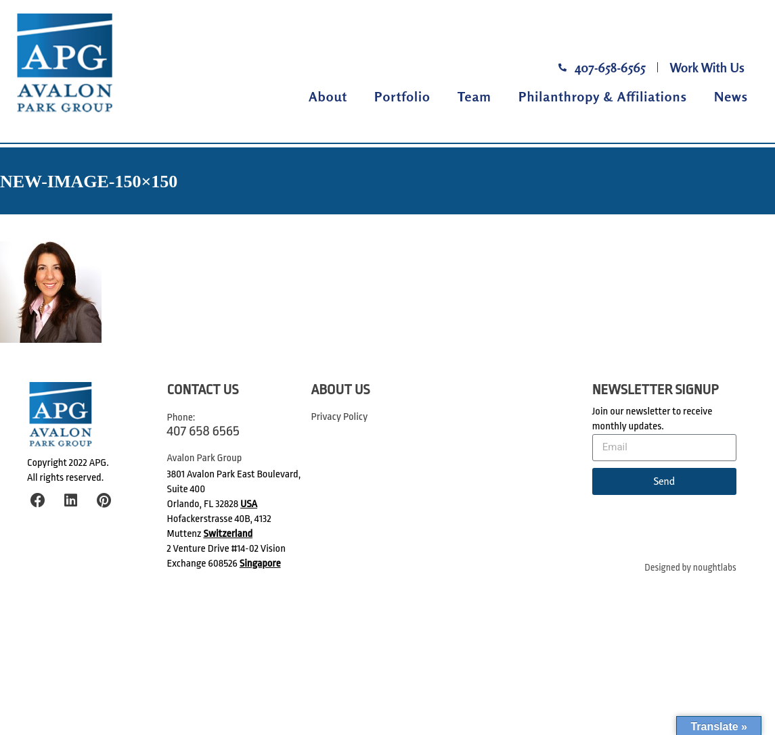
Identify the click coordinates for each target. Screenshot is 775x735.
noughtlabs (714, 568)
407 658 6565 (203, 430)
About (328, 96)
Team (474, 96)
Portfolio (402, 96)
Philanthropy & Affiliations (602, 96)
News (731, 96)
